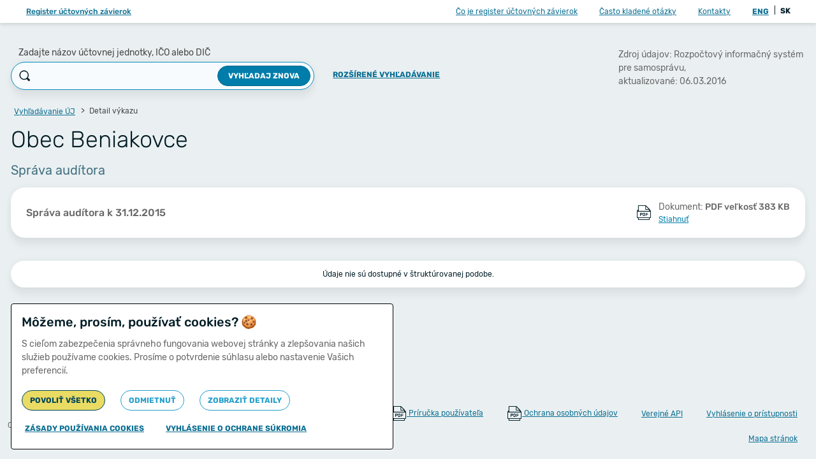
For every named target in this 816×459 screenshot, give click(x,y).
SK (785, 10)
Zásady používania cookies (84, 428)
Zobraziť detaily (245, 400)
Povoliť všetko (63, 400)
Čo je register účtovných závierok (517, 11)
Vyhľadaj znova (264, 75)
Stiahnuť (673, 219)
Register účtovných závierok (78, 11)
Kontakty (714, 11)
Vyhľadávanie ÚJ (44, 111)
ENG (760, 11)
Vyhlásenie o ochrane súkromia (236, 428)
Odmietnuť (152, 400)
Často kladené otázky (637, 11)
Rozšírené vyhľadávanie (386, 74)
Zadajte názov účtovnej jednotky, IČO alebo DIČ (114, 52)
